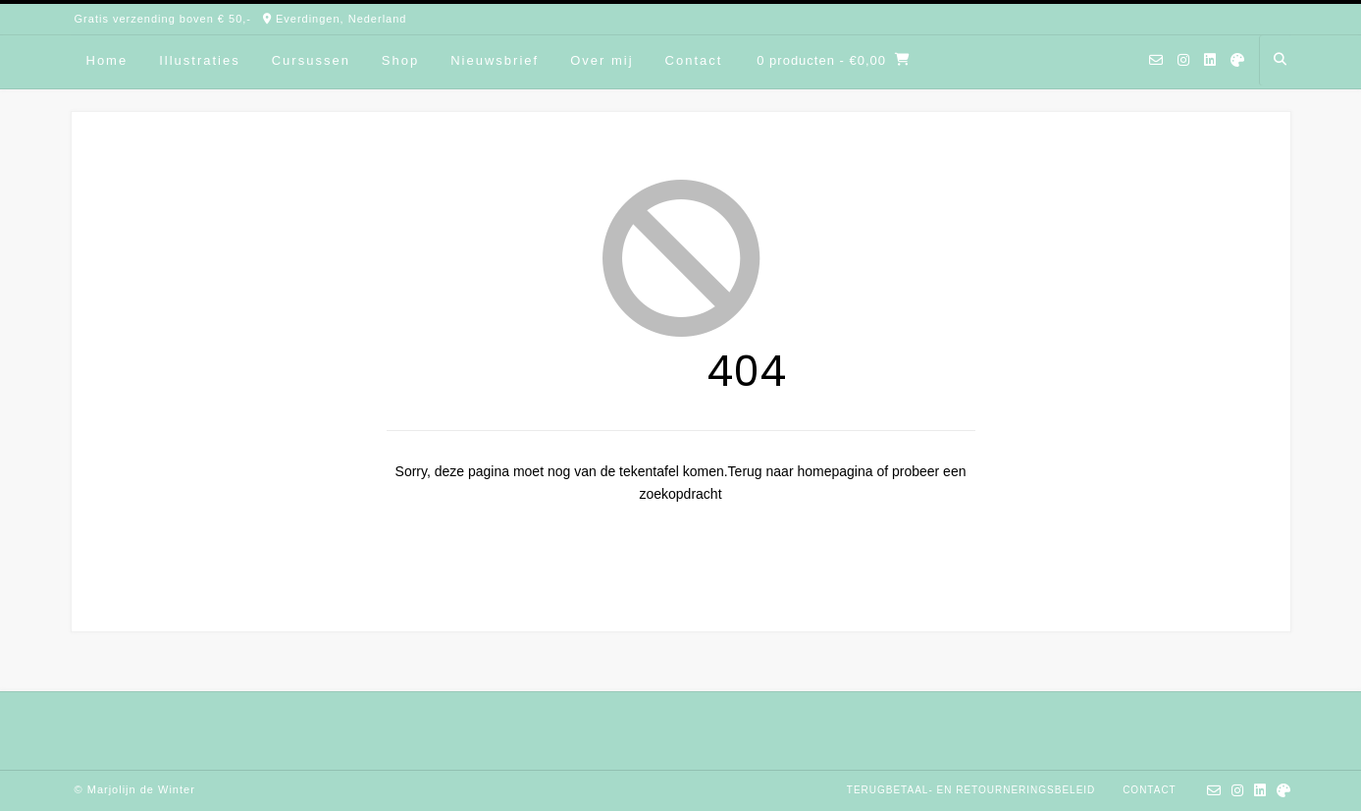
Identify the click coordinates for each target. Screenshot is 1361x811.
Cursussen (311, 60)
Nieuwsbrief (494, 60)
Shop (400, 60)
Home (107, 60)
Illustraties (199, 60)
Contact (694, 60)
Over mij (601, 60)
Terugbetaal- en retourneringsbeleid (971, 789)
